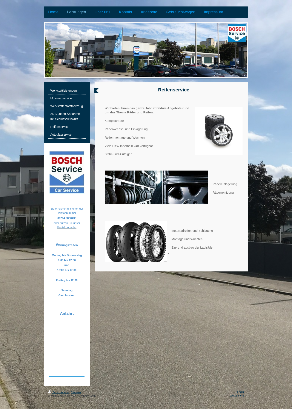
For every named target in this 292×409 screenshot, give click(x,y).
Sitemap (76, 392)
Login (240, 391)
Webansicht (237, 395)
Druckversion (58, 392)
